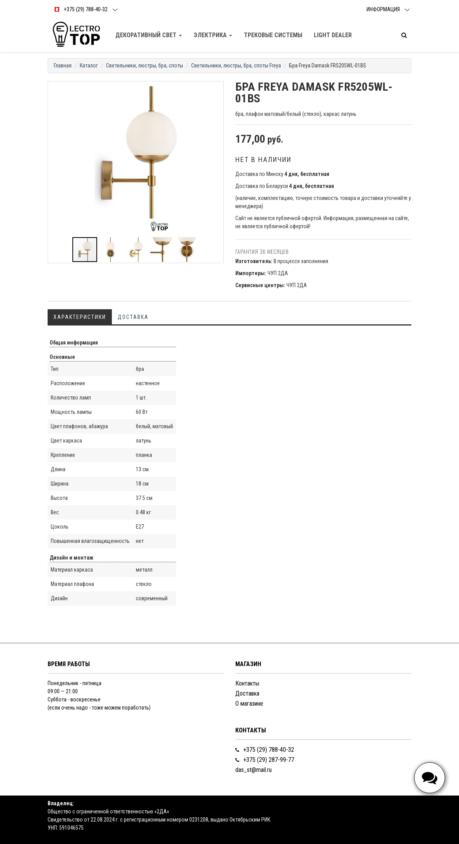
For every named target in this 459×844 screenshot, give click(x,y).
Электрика (213, 35)
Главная (63, 65)
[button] (216, 88)
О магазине (249, 703)
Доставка (133, 317)
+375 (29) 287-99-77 (264, 759)
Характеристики (79, 317)
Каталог (89, 65)
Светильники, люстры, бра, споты (144, 65)
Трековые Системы (273, 35)
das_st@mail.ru (253, 769)
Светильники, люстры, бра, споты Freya (236, 65)
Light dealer (333, 35)
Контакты (247, 683)
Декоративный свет (148, 35)
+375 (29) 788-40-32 (264, 749)
